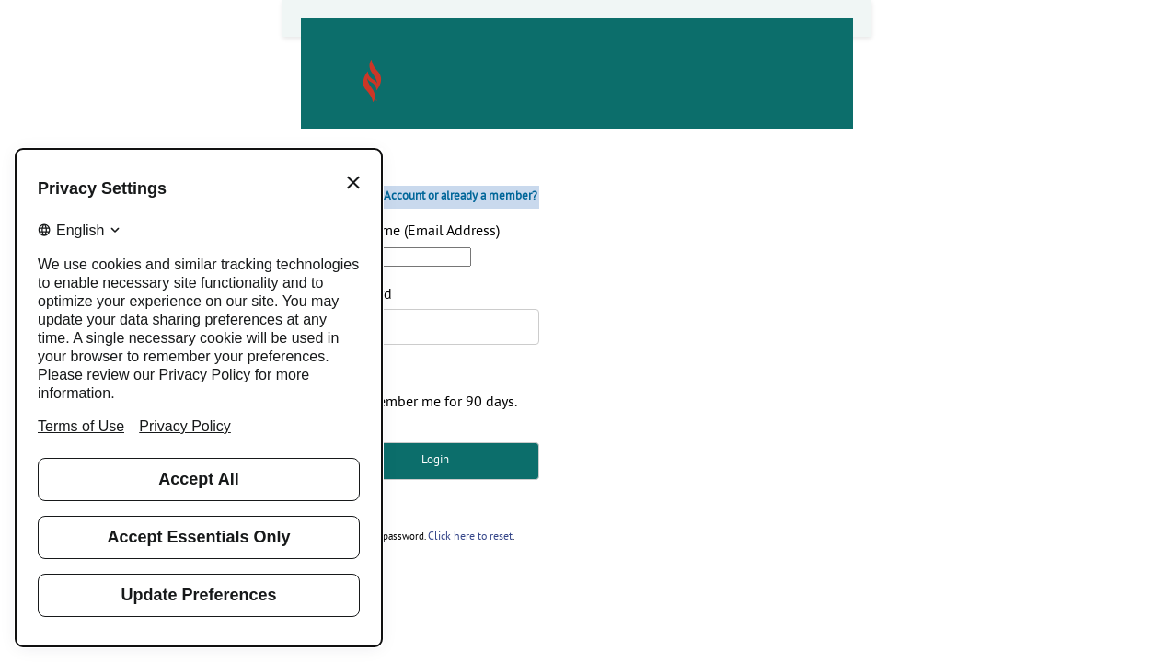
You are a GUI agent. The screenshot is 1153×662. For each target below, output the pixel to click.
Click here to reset (468, 536)
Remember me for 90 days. (434, 403)
